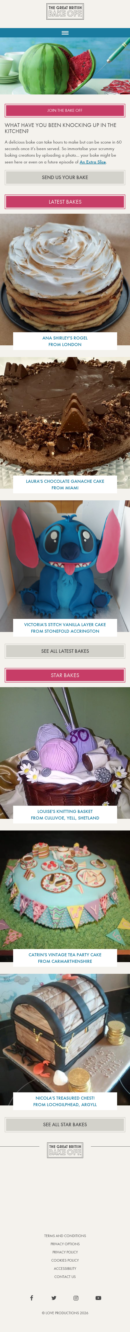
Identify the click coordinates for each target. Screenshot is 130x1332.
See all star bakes (65, 1125)
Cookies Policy (65, 1260)
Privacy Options (65, 1244)
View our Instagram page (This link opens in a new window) (76, 1298)
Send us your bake (65, 177)
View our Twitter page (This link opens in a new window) (54, 1298)
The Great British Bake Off (65, 15)
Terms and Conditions (65, 1236)
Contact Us (65, 1276)
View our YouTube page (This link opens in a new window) (98, 1298)
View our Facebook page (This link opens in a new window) (31, 1298)
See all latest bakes (65, 651)
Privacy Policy (65, 1252)
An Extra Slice (93, 162)
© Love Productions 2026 (65, 1313)
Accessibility (65, 1268)
